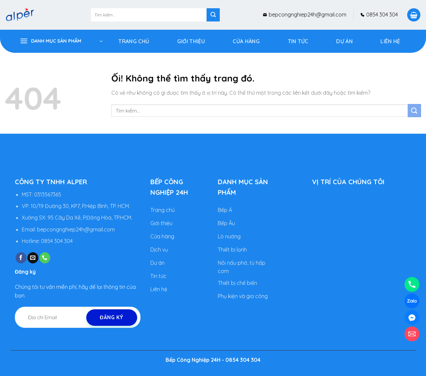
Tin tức (298, 41)
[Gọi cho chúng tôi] (44, 258)
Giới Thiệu (191, 41)
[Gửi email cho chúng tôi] (32, 258)
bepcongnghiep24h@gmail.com (306, 14)
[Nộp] (213, 14)
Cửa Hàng (246, 41)
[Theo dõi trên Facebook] (21, 258)
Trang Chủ (133, 41)
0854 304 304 (381, 14)
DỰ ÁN (344, 41)
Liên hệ (390, 41)
